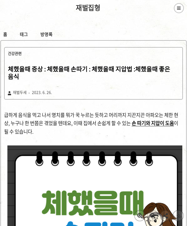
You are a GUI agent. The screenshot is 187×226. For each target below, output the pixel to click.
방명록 (46, 34)
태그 (24, 34)
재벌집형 (88, 8)
